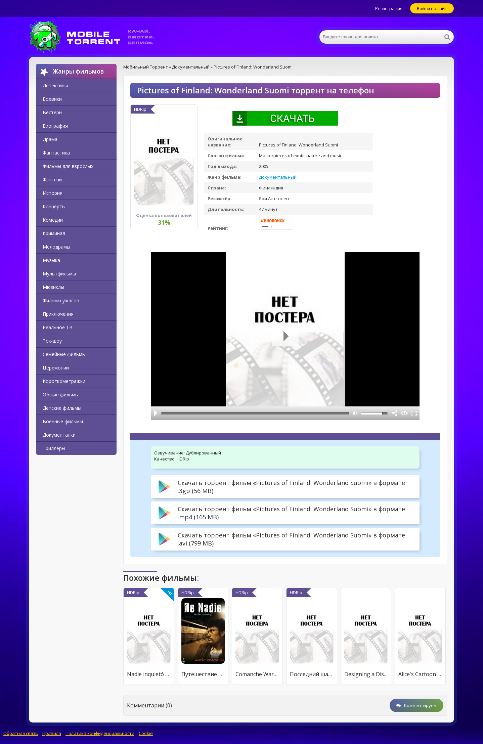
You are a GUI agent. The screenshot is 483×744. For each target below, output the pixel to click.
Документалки (59, 435)
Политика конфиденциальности (99, 733)
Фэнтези (52, 179)
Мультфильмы (59, 273)
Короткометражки (64, 381)
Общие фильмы (61, 394)
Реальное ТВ (58, 327)
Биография (55, 126)
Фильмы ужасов (61, 300)
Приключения (58, 314)
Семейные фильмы (64, 354)
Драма (50, 139)
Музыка (51, 260)
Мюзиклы (53, 287)
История (52, 193)
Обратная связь (20, 733)
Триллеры (54, 448)
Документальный (278, 177)
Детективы (55, 85)
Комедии (53, 220)
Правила (51, 733)
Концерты (54, 206)
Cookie (146, 733)
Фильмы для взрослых (68, 166)
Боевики (52, 99)
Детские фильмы (62, 408)
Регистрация (388, 8)
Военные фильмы (63, 421)
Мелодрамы (56, 247)
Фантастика (56, 152)
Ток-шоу (52, 341)
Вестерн (52, 112)
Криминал (54, 233)
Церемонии (56, 367)
